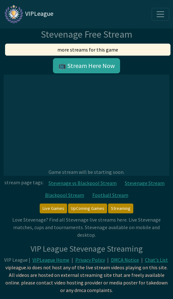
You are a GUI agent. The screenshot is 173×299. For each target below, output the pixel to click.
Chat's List (156, 260)
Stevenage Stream (144, 183)
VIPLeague (28, 14)
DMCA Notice (125, 260)
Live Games (53, 208)
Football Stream (110, 195)
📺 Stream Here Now (86, 66)
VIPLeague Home (50, 260)
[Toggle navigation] (160, 14)
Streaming (120, 208)
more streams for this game (87, 49)
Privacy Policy (90, 260)
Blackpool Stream (64, 195)
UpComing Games (87, 208)
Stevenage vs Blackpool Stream (83, 183)
